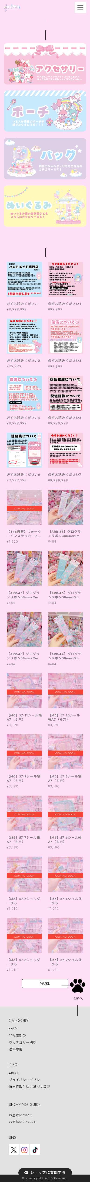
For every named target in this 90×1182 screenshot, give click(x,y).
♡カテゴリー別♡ (23, 1042)
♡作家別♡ (17, 1035)
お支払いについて (23, 1122)
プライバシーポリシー (26, 1080)
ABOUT (14, 1073)
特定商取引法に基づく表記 (29, 1087)
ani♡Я (14, 1029)
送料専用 (16, 1049)
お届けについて (21, 1115)
